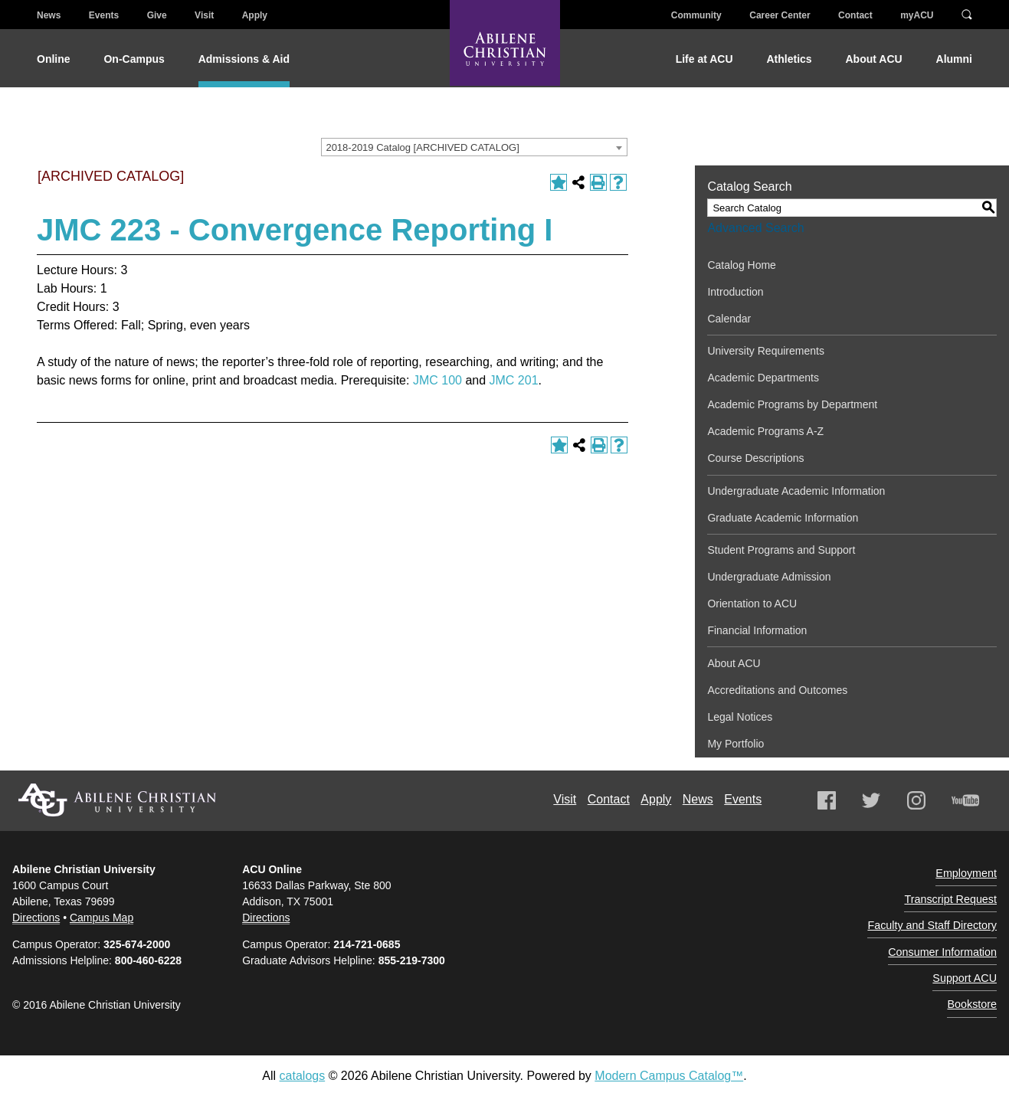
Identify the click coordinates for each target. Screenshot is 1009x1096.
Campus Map (101, 917)
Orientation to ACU (752, 603)
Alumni (954, 59)
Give (157, 15)
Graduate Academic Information (782, 518)
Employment (971, 869)
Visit (204, 15)
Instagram (916, 800)
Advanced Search (755, 227)
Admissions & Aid (244, 59)
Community (696, 15)
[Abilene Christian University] (505, 55)
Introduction (735, 292)
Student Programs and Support (781, 550)
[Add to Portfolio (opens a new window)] (558, 182)
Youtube (965, 800)
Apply (254, 15)
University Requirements (765, 351)
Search (966, 13)
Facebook (826, 800)
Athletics (788, 59)
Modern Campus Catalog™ (669, 1074)
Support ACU (970, 952)
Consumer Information (951, 931)
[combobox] (474, 147)
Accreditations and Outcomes (777, 690)
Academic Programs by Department (792, 404)
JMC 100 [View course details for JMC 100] (437, 380)
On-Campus (133, 59)
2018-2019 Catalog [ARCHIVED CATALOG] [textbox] (422, 147)
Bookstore (976, 972)
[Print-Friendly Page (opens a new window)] (598, 182)
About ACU (874, 59)
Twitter (871, 800)
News (49, 15)
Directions (36, 917)
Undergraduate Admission (768, 577)
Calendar (729, 318)
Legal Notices (739, 717)
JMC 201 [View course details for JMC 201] (514, 380)
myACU (916, 15)
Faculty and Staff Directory (943, 910)
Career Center (779, 15)
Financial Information (757, 630)
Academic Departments (763, 377)
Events (104, 15)
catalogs (303, 1074)
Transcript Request (958, 890)
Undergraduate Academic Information (796, 491)
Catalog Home (741, 265)
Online (53, 59)
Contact (855, 15)
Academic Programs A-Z (765, 431)
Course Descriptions (755, 458)
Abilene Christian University (117, 800)
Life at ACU (704, 59)
